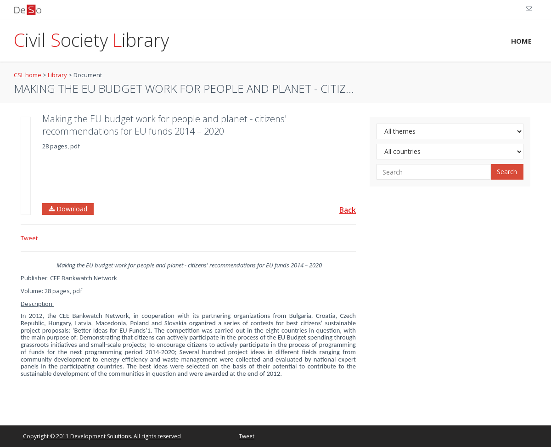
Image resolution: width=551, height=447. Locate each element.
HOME (521, 40)
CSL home (27, 75)
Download (68, 208)
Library (57, 75)
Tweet (29, 238)
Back (347, 210)
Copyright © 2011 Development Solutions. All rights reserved (102, 436)
